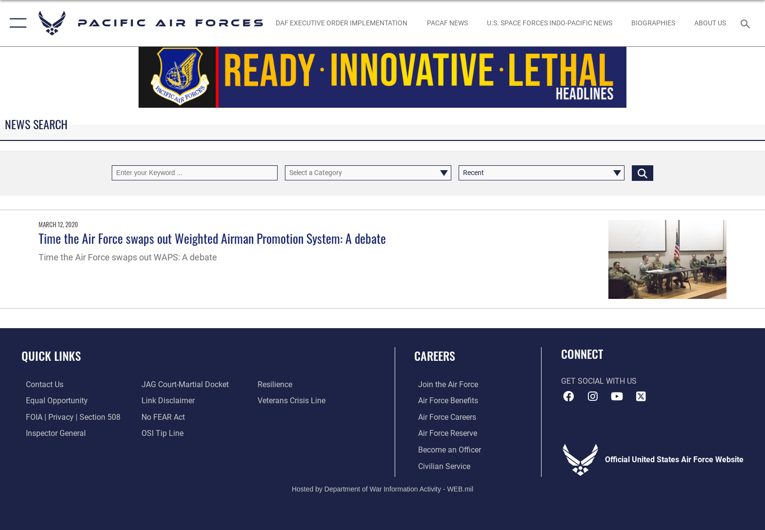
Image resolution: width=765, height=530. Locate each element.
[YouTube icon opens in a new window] (616, 396)
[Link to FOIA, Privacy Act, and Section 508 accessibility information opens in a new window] (68, 416)
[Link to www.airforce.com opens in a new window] (444, 384)
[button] (16, 23)
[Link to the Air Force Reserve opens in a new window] (443, 433)
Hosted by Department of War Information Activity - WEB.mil (382, 488)
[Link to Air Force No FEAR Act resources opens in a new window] (162, 416)
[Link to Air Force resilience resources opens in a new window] (276, 384)
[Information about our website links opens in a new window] (167, 400)
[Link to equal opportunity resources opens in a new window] (52, 400)
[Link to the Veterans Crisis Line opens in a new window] (293, 400)
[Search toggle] (746, 23)
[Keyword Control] (195, 172)
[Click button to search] (642, 172)
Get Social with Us (599, 381)
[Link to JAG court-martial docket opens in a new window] (184, 384)
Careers (434, 355)
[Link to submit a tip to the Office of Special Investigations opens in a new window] (161, 433)
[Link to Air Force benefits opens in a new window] (444, 400)
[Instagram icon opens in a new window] (592, 396)
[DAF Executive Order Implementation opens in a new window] (342, 23)
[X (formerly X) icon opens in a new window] (641, 396)
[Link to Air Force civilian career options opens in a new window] (440, 466)
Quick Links (51, 355)
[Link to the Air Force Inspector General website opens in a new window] (51, 433)
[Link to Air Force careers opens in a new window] (443, 416)
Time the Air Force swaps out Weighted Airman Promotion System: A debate (212, 238)
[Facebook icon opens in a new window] (568, 396)
